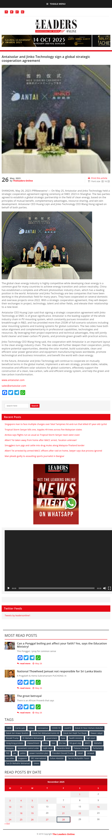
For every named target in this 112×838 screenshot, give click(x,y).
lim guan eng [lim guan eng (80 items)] (76, 743)
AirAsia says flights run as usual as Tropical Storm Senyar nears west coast (42, 434)
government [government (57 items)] (52, 738)
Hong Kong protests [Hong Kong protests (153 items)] (14, 743)
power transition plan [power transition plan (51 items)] (39, 752)
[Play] (8, 588)
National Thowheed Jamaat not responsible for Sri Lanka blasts (59, 671)
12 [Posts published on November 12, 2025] (29, 805)
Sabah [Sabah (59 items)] (81, 752)
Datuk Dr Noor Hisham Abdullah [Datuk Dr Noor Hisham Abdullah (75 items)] (90, 728)
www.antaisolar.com (13, 380)
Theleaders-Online (23, 180)
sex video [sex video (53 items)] (10, 757)
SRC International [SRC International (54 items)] (38, 757)
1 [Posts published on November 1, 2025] (78, 793)
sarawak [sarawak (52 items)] (91, 752)
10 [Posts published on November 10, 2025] (9, 805)
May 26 (37, 663)
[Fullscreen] (109, 588)
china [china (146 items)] (31, 728)
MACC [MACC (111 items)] (88, 743)
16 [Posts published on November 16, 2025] (98, 805)
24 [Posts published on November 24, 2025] (9, 817)
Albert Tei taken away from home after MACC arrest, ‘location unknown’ (41, 440)
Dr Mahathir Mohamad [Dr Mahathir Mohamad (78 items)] (33, 738)
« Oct (7, 820)
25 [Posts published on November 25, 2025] (19, 817)
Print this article (97, 178)
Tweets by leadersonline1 (17, 615)
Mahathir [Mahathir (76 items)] (99, 743)
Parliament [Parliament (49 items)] (98, 747)
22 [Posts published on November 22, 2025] (78, 811)
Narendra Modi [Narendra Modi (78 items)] (63, 747)
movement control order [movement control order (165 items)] (28, 747)
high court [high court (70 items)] (91, 738)
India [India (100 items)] (46, 743)
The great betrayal (29, 696)
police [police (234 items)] (23, 752)
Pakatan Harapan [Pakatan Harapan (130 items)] (81, 747)
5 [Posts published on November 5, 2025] (29, 799)
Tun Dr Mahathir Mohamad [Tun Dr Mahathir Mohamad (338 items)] (18, 762)
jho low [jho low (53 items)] (63, 743)
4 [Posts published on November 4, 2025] (19, 799)
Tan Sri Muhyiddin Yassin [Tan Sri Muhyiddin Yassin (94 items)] (79, 757)
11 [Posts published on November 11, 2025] (19, 805)
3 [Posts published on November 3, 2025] (9, 799)
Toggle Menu (55, 3)
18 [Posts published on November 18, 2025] (19, 811)
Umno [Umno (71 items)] (36, 762)
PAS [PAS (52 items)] (7, 752)
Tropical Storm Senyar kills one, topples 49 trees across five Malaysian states (43, 429)
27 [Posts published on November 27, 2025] (44, 817)
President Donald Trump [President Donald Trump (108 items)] (63, 752)
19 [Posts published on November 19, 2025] (29, 811)
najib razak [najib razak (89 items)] (48, 747)
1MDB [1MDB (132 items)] (8, 728)
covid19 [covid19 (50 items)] (68, 728)
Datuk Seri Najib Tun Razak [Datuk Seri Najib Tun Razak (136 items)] (75, 733)
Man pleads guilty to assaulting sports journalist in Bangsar (34, 456)
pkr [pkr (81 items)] (15, 752)
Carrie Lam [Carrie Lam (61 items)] (20, 728)
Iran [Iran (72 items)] (54, 743)
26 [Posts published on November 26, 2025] (29, 817)
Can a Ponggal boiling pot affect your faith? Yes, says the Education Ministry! (62, 644)
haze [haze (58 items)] (64, 738)
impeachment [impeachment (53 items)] (33, 743)
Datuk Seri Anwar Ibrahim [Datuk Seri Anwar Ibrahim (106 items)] (17, 733)
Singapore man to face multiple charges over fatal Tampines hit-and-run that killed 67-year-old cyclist (56, 424)
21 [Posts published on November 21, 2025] (61, 811)
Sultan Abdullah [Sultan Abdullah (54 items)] (57, 757)
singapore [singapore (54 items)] (22, 757)
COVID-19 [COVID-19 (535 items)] (57, 728)
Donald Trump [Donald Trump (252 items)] (12, 738)
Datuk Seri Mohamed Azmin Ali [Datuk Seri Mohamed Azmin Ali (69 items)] (46, 733)
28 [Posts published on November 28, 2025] (61, 817)
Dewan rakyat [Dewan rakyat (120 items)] (97, 733)
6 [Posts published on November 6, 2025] (44, 799)
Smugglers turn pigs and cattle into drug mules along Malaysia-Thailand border (44, 445)
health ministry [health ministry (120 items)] (76, 738)
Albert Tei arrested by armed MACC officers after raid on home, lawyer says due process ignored (53, 450)
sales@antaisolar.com (14, 385)
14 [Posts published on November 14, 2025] (61, 805)
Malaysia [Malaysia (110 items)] (10, 747)
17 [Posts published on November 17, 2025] (9, 811)
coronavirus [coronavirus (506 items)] (43, 728)
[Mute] (104, 588)
